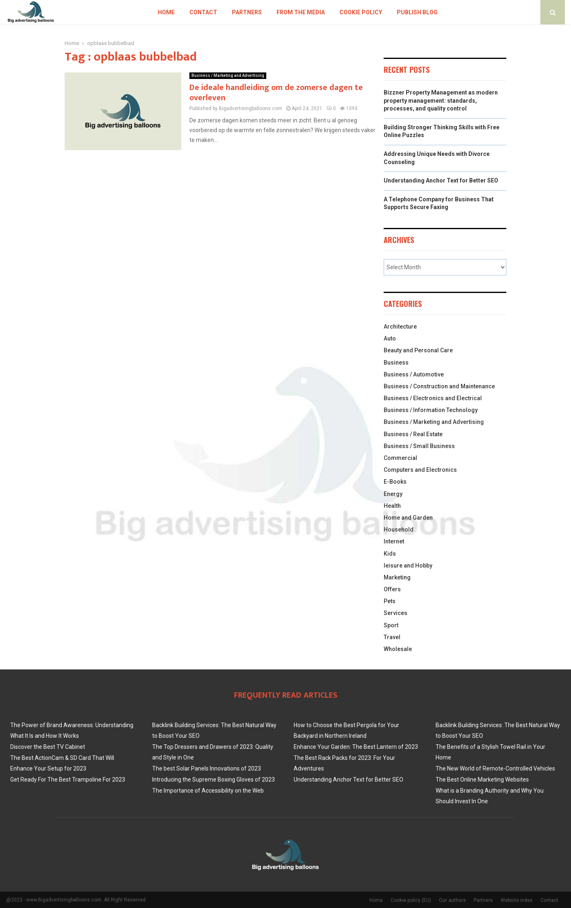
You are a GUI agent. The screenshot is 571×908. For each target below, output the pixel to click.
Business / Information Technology (431, 410)
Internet (394, 541)
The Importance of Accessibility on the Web (208, 790)
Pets (390, 601)
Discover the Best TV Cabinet (47, 747)
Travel (392, 637)
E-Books (395, 481)
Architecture (400, 326)
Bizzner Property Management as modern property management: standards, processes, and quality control (441, 100)
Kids (390, 553)
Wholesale (398, 649)
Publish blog (417, 12)
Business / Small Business (419, 446)
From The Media (301, 12)
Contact (203, 12)
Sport (391, 625)
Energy (393, 494)
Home (166, 12)
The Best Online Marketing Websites (482, 779)
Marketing (397, 577)
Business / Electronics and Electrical (433, 398)
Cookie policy (360, 12)
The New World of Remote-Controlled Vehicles (495, 768)
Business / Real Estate (413, 434)
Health (392, 505)
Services (395, 613)
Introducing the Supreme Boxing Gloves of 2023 (213, 779)
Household (399, 529)
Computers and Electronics (420, 469)
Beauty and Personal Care (418, 350)
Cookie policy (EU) (411, 900)
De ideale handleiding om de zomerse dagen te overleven (276, 93)
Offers (392, 589)
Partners (247, 12)
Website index (517, 900)
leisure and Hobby (408, 565)
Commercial (400, 458)
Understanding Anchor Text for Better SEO (441, 180)
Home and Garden (408, 517)
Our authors (452, 900)
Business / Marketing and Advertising (227, 75)
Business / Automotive (414, 374)
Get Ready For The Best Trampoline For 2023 (67, 779)
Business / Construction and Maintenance (439, 386)
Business (396, 362)
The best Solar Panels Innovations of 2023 (206, 768)
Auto (390, 338)
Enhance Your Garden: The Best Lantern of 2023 (356, 747)
